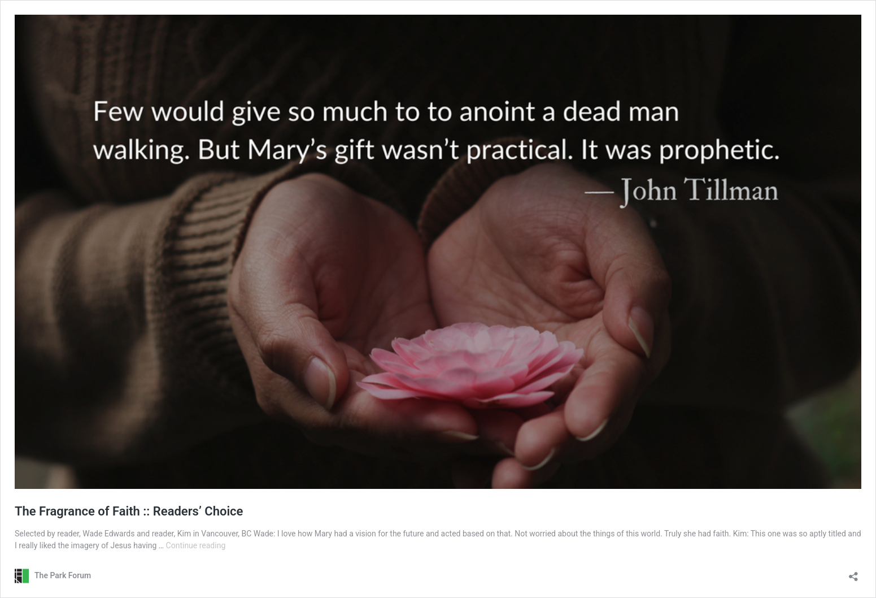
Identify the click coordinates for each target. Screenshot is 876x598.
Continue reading (196, 545)
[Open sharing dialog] (853, 573)
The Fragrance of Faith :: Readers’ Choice (129, 511)
